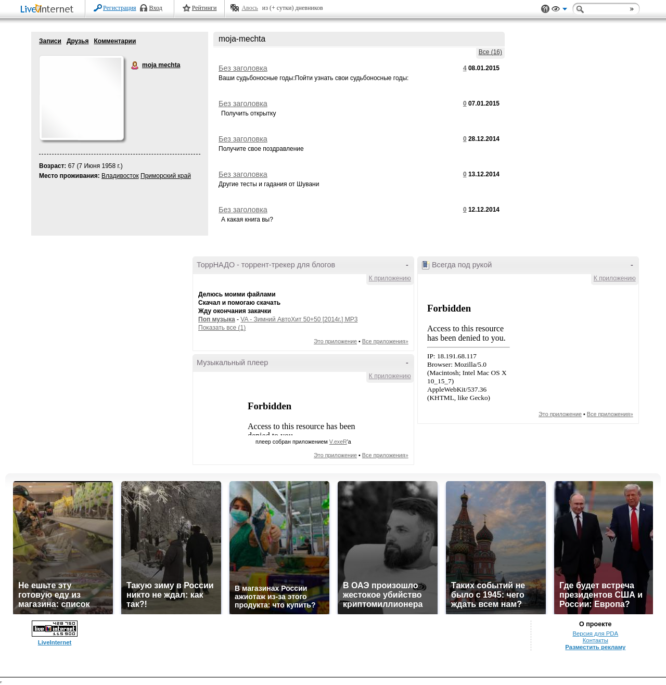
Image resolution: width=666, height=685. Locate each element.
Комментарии (115, 41)
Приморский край (165, 175)
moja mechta (135, 65)
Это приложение (335, 341)
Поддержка (545, 9)
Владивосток (120, 175)
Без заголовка (243, 68)
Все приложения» (385, 341)
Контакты (595, 640)
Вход (155, 7)
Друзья (78, 41)
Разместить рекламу (595, 647)
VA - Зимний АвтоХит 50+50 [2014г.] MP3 (298, 319)
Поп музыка (216, 319)
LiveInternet (49, 9)
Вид (559, 10)
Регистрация (119, 7)
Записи (50, 41)
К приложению (390, 278)
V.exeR (338, 441)
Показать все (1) (222, 327)
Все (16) (490, 52)
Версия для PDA (595, 633)
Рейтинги (204, 7)
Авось (249, 7)
